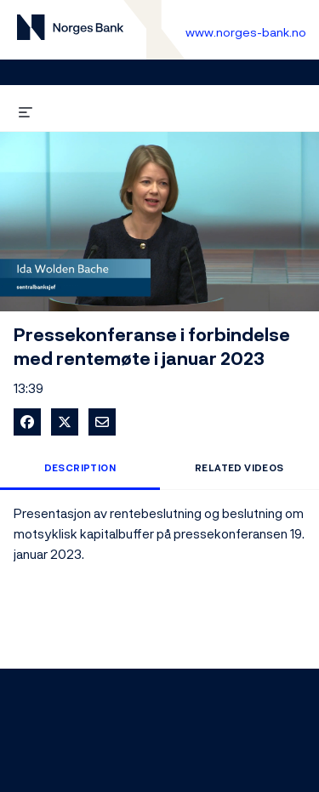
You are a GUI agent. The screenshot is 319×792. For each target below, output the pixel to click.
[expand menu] (25, 109)
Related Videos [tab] (239, 468)
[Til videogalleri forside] (70, 30)
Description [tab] (80, 468)
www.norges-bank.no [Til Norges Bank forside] (245, 32)
